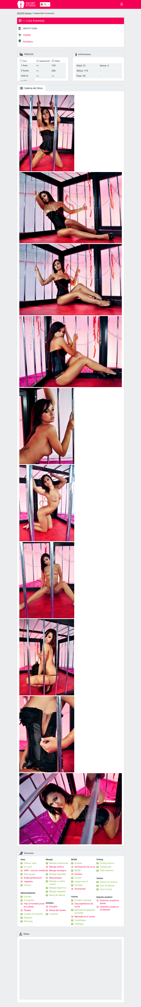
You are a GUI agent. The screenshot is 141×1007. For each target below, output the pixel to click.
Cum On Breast (107, 885)
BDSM (78, 870)
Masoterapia (55, 878)
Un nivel (28, 866)
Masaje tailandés (57, 874)
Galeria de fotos (31, 88)
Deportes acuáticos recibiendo (109, 908)
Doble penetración (33, 878)
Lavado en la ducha (33, 914)
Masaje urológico (57, 870)
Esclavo (78, 874)
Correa (78, 878)
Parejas (27, 910)
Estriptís (53, 906)
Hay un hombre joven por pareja (34, 905)
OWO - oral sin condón (35, 870)
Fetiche (27, 885)
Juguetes (28, 881)
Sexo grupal (29, 874)
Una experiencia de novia (84, 905)
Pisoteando (80, 889)
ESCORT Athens (24, 13)
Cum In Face (106, 889)
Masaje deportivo (57, 887)
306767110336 (30, 28)
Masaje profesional (58, 863)
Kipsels (25, 34)
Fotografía (29, 900)
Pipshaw (28, 917)
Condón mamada (83, 900)
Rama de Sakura (57, 895)
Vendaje (78, 885)
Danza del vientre (57, 910)
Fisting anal (105, 866)
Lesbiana (53, 914)
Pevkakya (26, 41)
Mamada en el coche (85, 916)
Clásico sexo (30, 863)
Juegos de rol (81, 881)
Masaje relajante (57, 891)
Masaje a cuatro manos (57, 882)
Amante (78, 863)
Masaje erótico (56, 866)
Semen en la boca (108, 882)
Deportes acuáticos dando (109, 902)
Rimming (28, 921)
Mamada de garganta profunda (85, 911)
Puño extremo (106, 870)
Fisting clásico (107, 863)
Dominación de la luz (85, 866)
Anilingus (79, 924)
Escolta (27, 896)
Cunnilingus (80, 920)
